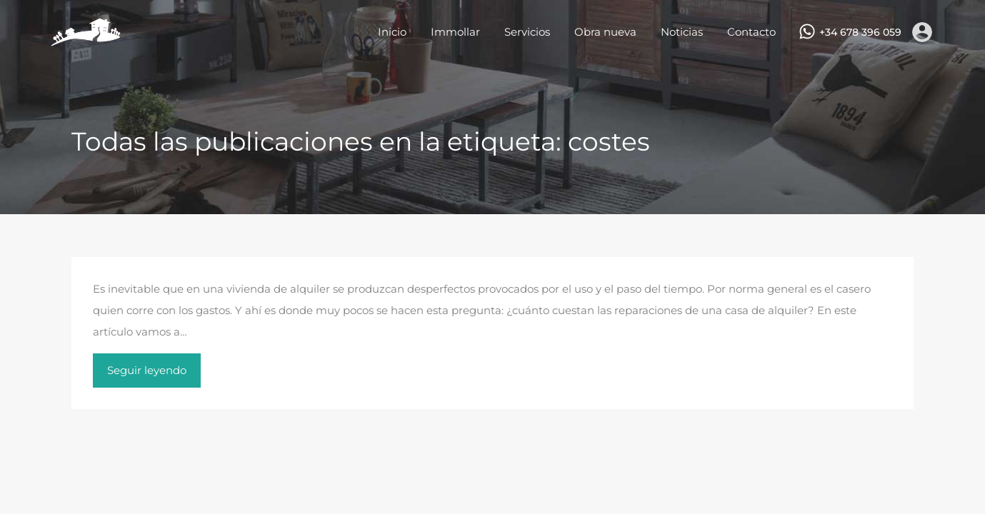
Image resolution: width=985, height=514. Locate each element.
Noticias (682, 32)
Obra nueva (605, 32)
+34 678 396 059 (860, 32)
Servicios (527, 32)
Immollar (455, 32)
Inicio (392, 32)
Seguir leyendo (146, 370)
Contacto (751, 32)
